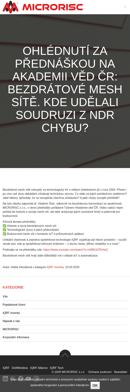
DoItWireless (20, 367)
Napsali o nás (11, 321)
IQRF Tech (56, 367)
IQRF (6, 367)
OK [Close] (95, 385)
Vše (5, 296)
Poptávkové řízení (14, 304)
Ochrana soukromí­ (100, 371)
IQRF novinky (55, 267)
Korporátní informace (16, 337)
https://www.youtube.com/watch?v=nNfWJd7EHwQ (75, 249)
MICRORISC (11, 329)
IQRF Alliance (39, 367)
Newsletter (120, 371)
